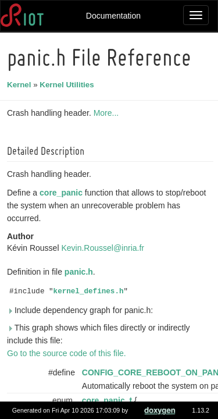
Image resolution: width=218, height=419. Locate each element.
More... (108, 113)
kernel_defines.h (90, 291)
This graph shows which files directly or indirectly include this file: (100, 334)
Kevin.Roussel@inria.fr (104, 248)
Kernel (21, 84)
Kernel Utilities (68, 84)
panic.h (80, 271)
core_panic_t (109, 400)
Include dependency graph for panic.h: (82, 310)
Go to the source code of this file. (68, 353)
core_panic (62, 192)
